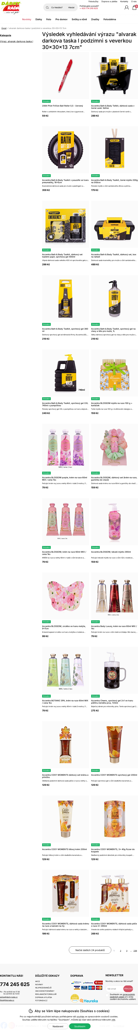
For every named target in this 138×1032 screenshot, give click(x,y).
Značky (95, 19)
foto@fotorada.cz (7, 1000)
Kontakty (124, 1)
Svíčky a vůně (79, 19)
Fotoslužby (93, 1)
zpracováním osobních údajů (122, 995)
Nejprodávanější (43, 988)
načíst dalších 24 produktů (90, 950)
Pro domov (61, 19)
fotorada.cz (41, 1000)
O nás (134, 1)
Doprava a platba (109, 1)
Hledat (71, 7)
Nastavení (58, 1026)
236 (135, 951)
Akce (37, 981)
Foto (48, 19)
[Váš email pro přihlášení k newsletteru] (117, 988)
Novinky (26, 19)
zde (113, 1019)
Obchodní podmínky (44, 991)
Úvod (3, 28)
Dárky (39, 19)
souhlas (80, 1016)
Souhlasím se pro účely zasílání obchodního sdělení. (121, 996)
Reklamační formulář (45, 994)
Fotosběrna (109, 19)
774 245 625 (15, 984)
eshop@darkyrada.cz (9, 997)
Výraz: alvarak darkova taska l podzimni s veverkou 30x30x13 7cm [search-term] (17, 42)
